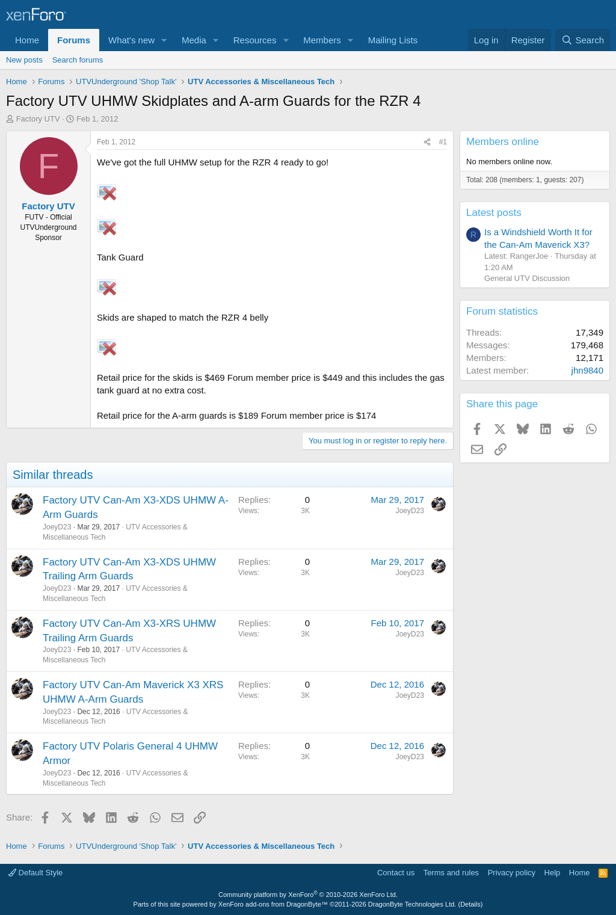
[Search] (582, 40)
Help (552, 872)
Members (322, 40)
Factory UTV (38, 118)
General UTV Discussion (527, 278)
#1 (443, 142)
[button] (164, 40)
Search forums (77, 59)
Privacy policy (511, 872)
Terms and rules (451, 872)
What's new (131, 40)
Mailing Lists (393, 40)
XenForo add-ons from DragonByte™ (273, 904)
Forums (73, 40)
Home (27, 40)
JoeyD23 (57, 527)
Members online (502, 141)
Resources (255, 40)
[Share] (427, 142)
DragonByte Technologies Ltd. (412, 904)
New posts (24, 59)
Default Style (35, 872)
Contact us (395, 872)
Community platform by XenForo (308, 894)
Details (470, 904)
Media (194, 40)
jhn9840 (587, 370)
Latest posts (494, 212)
